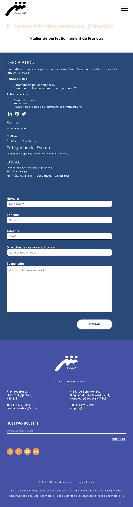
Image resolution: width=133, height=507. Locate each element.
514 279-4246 (21, 404)
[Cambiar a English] (70, 381)
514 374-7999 (85, 404)
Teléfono (13, 231)
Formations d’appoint (19, 153)
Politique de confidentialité (108, 495)
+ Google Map (60, 175)
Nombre (13, 199)
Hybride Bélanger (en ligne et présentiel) (30, 167)
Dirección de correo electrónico (31, 247)
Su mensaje (15, 264)
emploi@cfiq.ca (80, 408)
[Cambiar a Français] (59, 381)
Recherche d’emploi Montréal (50, 153)
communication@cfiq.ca (23, 408)
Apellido (13, 215)
